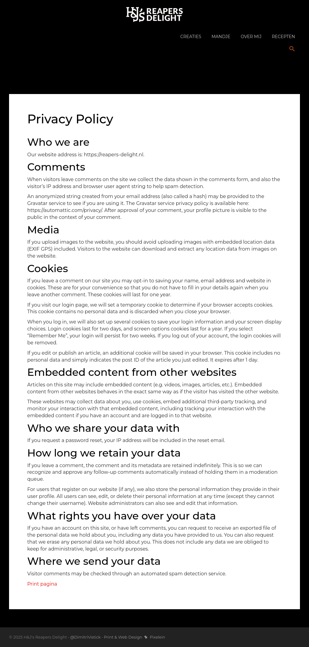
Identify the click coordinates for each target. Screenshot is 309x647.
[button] (292, 49)
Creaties (190, 36)
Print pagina (42, 584)
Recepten (283, 36)
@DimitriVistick (85, 637)
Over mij (251, 36)
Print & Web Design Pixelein (134, 637)
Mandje (221, 36)
